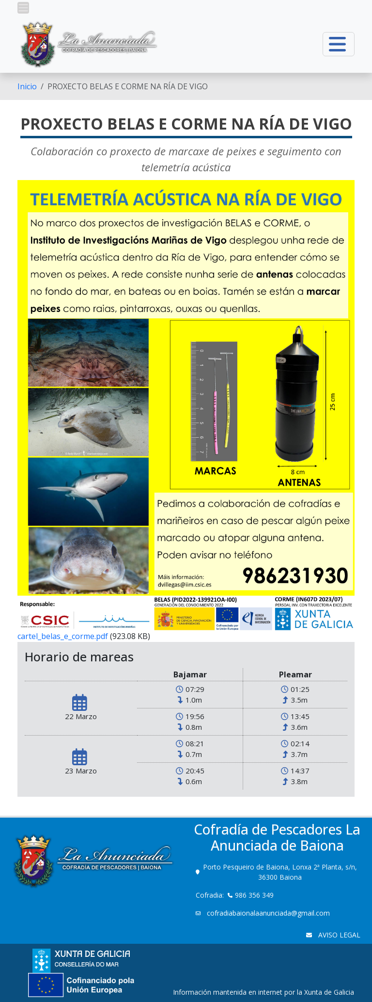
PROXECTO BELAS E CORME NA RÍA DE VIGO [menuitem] (127, 86)
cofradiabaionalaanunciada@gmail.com (267, 913)
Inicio (27, 86)
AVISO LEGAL (338, 934)
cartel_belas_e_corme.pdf (62, 636)
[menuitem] (27, 86)
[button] (23, 8)
